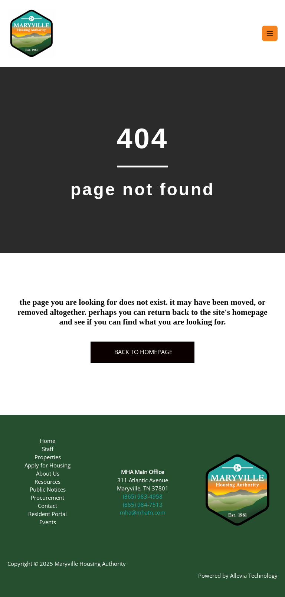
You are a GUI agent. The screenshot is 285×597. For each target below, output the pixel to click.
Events (47, 522)
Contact (47, 505)
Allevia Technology (254, 575)
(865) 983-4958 (143, 496)
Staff (47, 449)
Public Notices (48, 489)
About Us (47, 473)
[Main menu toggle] (270, 33)
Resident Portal (47, 514)
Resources (47, 481)
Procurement (47, 497)
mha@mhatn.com (143, 512)
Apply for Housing (47, 465)
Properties (48, 457)
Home (47, 440)
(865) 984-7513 (143, 504)
